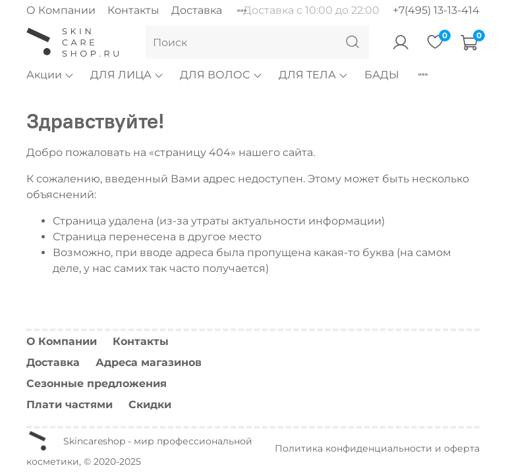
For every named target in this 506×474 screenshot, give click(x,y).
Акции (50, 74)
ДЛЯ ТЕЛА (314, 74)
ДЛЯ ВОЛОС (221, 74)
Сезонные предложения (96, 383)
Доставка (196, 10)
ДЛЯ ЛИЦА (127, 74)
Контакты (133, 10)
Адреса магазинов (149, 362)
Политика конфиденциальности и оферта (377, 448)
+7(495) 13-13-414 (436, 10)
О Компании (61, 10)
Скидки (149, 404)
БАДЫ (381, 74)
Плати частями (69, 404)
